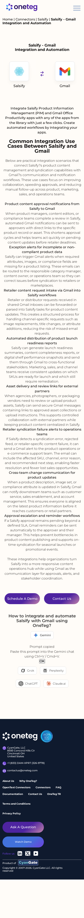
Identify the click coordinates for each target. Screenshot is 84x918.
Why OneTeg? (28, 780)
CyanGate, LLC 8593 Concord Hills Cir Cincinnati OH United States (18, 752)
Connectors (25, 19)
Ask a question (23, 827)
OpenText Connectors (16, 787)
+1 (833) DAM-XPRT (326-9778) (23, 763)
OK (42, 661)
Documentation (12, 794)
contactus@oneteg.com (20, 771)
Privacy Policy (11, 813)
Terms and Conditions (16, 803)
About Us (8, 780)
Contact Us (35, 794)
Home (7, 19)
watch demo (23, 841)
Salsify (43, 19)
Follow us (8, 853)
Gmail (65, 74)
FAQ (58, 787)
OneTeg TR (54, 794)
